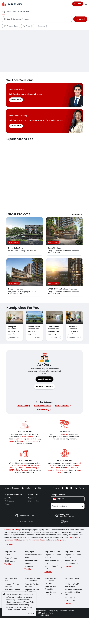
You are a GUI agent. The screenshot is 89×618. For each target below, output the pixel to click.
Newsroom (32, 498)
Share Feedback (34, 501)
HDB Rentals (71, 560)
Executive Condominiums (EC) (28, 468)
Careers (7, 504)
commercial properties (57, 540)
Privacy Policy (29, 602)
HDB (38, 439)
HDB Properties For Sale (53, 562)
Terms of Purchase (67, 611)
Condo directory (62, 434)
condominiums (74, 537)
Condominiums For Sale (53, 567)
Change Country (58, 494)
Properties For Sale (52, 552)
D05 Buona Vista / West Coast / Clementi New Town (73, 592)
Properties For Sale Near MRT (33, 585)
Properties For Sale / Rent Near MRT (33, 579)
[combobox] (39, 19)
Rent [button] (9, 11)
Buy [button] (3, 11)
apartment (21, 441)
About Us (7, 498)
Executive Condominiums (30, 540)
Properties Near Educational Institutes (51, 581)
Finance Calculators (33, 565)
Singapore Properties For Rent (73, 556)
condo (11, 441)
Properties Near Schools (53, 593)
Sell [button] (14, 11)
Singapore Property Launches (11, 585)
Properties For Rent (72, 552)
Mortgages (29, 552)
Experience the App (44, 174)
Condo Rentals (72, 563)
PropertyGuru (10, 552)
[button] (44, 386)
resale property (27, 436)
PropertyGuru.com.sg (12, 530)
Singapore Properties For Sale (52, 556)
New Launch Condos (12, 590)
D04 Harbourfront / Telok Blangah (72, 585)
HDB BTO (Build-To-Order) (19, 470)
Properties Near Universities (53, 588)
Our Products (9, 501)
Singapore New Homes (10, 579)
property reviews (20, 465)
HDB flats (17, 540)
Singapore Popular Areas (72, 579)
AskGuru (7, 555)
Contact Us (33, 494)
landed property (34, 441)
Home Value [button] (23, 11)
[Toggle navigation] (85, 3)
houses (43, 540)
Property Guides (10, 558)
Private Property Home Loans (33, 556)
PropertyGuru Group (13, 494)
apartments (8, 540)
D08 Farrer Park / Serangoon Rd (71, 599)
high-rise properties (23, 439)
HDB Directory (9, 561)
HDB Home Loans (31, 560)
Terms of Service (39, 611)
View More (77, 214)
